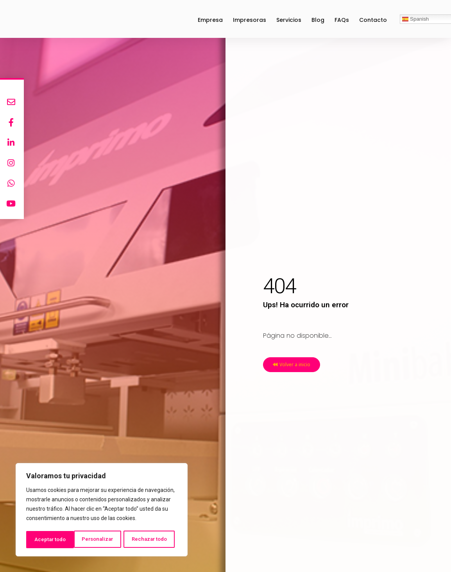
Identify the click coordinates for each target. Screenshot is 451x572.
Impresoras (249, 20)
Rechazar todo (102, 539)
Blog (317, 20)
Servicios (288, 20)
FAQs (342, 20)
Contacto (373, 20)
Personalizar (49, 539)
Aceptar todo (153, 539)
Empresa (210, 20)
